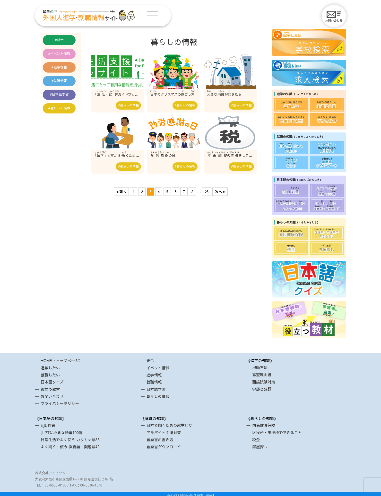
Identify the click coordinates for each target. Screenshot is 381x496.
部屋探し (260, 445)
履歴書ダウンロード (164, 445)
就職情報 (62, 83)
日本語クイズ (52, 381)
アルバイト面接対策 (164, 431)
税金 (256, 438)
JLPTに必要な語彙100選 (62, 431)
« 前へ (121, 191)
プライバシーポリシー (60, 402)
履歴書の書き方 (160, 438)
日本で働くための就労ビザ (170, 424)
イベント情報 (62, 54)
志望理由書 (262, 374)
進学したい (50, 367)
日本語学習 (61, 97)
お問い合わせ (334, 16)
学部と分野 (262, 388)
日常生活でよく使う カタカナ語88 (71, 438)
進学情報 (62, 68)
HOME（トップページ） (62, 360)
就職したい (50, 374)
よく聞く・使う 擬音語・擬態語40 (71, 445)
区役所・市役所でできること (277, 431)
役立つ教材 (50, 388)
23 (206, 191)
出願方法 (260, 367)
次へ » (220, 191)
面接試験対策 (264, 381)
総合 (62, 40)
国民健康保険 (264, 424)
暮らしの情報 (62, 112)
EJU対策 (48, 424)
